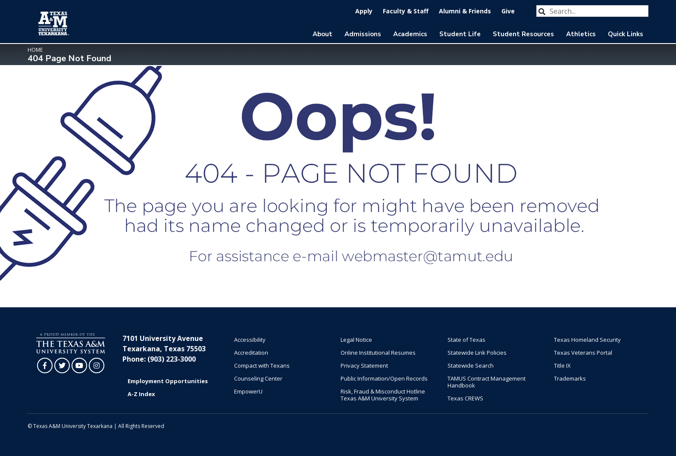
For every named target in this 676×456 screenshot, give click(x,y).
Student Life (460, 34)
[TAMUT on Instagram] (96, 365)
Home (35, 49)
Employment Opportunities (168, 381)
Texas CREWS (465, 398)
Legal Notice (356, 340)
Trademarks (570, 378)
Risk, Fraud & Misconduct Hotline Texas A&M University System (383, 394)
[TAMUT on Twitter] (62, 365)
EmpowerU (248, 391)
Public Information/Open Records (384, 378)
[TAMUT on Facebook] (45, 365)
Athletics (581, 34)
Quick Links (625, 34)
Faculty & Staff (406, 11)
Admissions (362, 34)
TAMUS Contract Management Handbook (487, 382)
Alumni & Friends (465, 11)
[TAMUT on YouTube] (79, 365)
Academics (410, 34)
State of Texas (466, 340)
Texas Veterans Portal (583, 352)
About (322, 34)
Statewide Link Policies (477, 352)
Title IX (562, 365)
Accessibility (250, 340)
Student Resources (523, 34)
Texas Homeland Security (587, 340)
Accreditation (251, 352)
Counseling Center (258, 378)
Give (508, 11)
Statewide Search (471, 365)
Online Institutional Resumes (378, 352)
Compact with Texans (262, 365)
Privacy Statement (364, 365)
